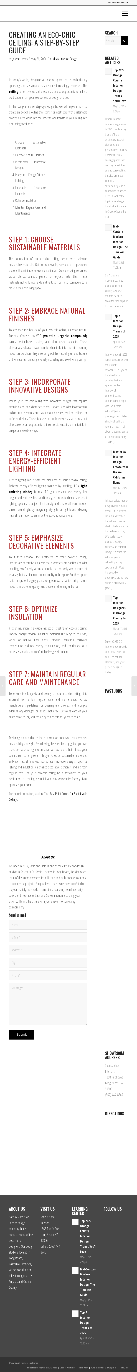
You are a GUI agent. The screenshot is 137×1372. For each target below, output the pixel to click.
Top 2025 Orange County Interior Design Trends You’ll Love (119, 85)
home (29, 784)
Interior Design (68, 58)
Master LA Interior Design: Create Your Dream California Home (120, 467)
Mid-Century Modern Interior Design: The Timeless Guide (120, 241)
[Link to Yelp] (125, 1361)
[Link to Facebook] (120, 1361)
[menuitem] (123, 14)
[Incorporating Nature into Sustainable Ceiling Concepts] (3, 686)
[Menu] (123, 14)
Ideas (55, 58)
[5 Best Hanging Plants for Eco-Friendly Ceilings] (134, 686)
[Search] (116, 40)
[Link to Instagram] (114, 1361)
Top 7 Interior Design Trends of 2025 (119, 326)
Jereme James (20, 58)
